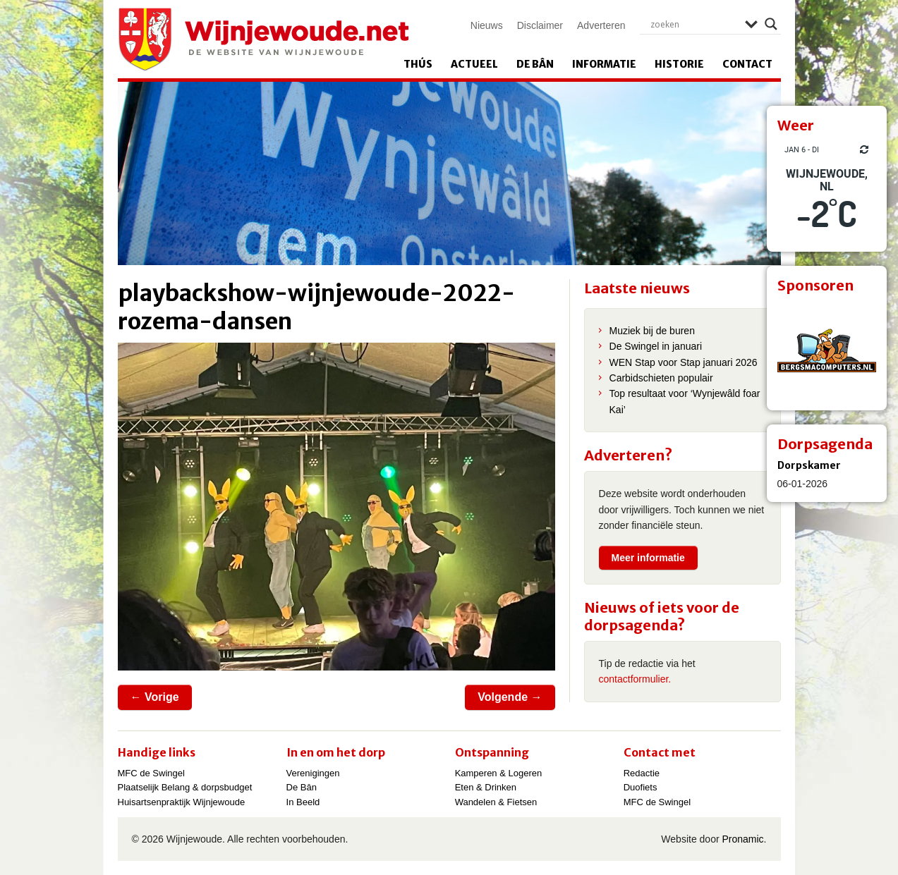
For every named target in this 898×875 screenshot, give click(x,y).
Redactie (642, 773)
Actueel (474, 64)
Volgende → (510, 697)
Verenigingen (313, 773)
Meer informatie (648, 557)
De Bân (535, 64)
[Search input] (694, 24)
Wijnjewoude (263, 39)
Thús (418, 64)
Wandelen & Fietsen (496, 802)
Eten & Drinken (485, 787)
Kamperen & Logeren (498, 773)
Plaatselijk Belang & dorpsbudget (185, 787)
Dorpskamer (809, 465)
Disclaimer (540, 25)
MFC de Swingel (151, 773)
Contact (747, 64)
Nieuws (487, 25)
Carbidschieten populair (661, 378)
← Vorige (155, 697)
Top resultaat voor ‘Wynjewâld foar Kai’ (684, 401)
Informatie (604, 64)
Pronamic (742, 839)
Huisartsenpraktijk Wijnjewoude (181, 802)
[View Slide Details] (826, 350)
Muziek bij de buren (652, 330)
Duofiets (640, 787)
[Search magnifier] (771, 24)
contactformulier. (635, 679)
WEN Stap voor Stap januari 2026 (683, 362)
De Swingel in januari (656, 346)
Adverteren (601, 25)
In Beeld (303, 802)
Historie (679, 64)
